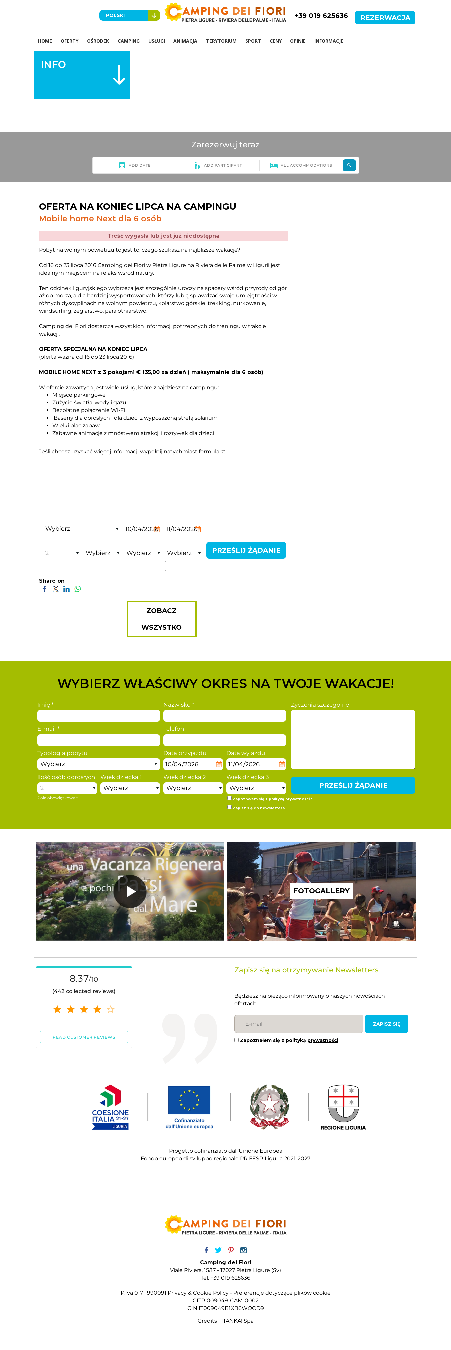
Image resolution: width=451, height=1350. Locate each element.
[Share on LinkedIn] (66, 588)
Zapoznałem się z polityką (289, 1041)
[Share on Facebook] (44, 588)
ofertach (245, 1004)
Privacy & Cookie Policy (198, 1293)
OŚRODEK (98, 41)
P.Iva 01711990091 (143, 1293)
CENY (276, 41)
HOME (45, 41)
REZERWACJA (385, 18)
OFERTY (70, 41)
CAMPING (129, 41)
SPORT (254, 41)
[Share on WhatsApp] (77, 588)
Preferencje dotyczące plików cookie (282, 1293)
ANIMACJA (186, 41)
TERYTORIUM (222, 41)
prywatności (235, 564)
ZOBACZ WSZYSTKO (161, 619)
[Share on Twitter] (55, 588)
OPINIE (299, 41)
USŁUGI (157, 41)
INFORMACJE (329, 41)
